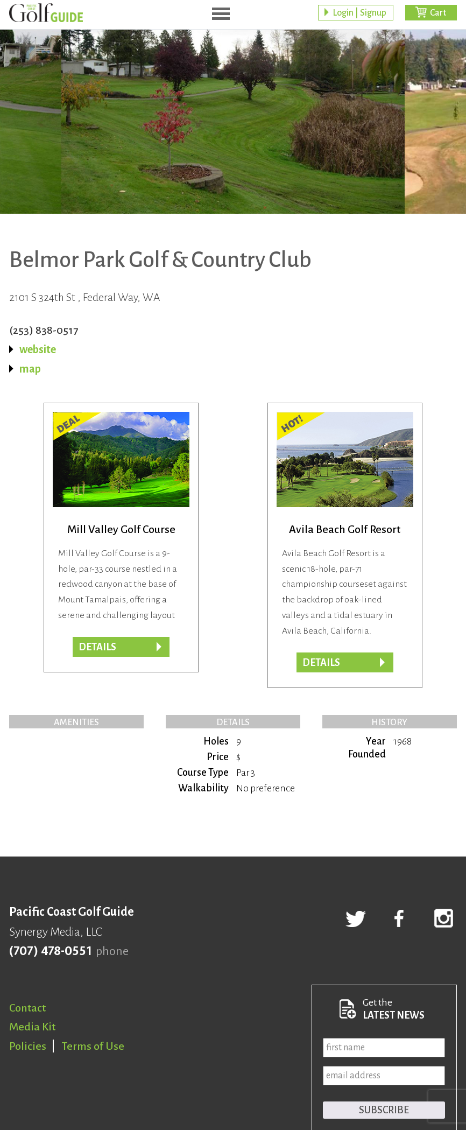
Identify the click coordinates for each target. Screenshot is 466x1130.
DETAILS (321, 662)
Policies (27, 1046)
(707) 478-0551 (50, 951)
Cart (438, 13)
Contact (27, 1008)
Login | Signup (359, 13)
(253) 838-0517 (43, 330)
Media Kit (32, 1027)
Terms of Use (93, 1046)
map (30, 369)
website (37, 349)
